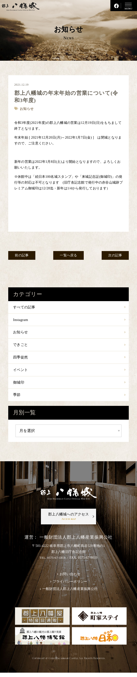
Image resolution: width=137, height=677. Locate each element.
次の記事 (114, 256)
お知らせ (21, 333)
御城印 (19, 384)
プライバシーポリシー (70, 585)
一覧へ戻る (68, 256)
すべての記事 (25, 307)
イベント (21, 372)
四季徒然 (21, 359)
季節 (17, 397)
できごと (21, 346)
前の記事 (22, 256)
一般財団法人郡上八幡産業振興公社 (70, 593)
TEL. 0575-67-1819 (52, 561)
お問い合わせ (70, 578)
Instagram (21, 320)
